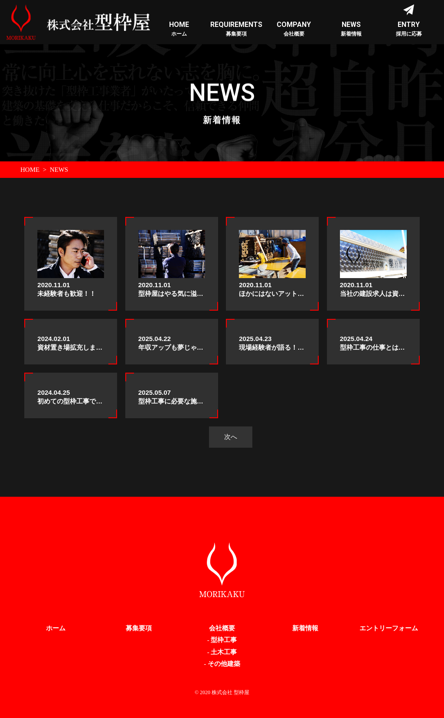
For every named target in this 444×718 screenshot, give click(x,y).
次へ (230, 436)
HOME (29, 169)
